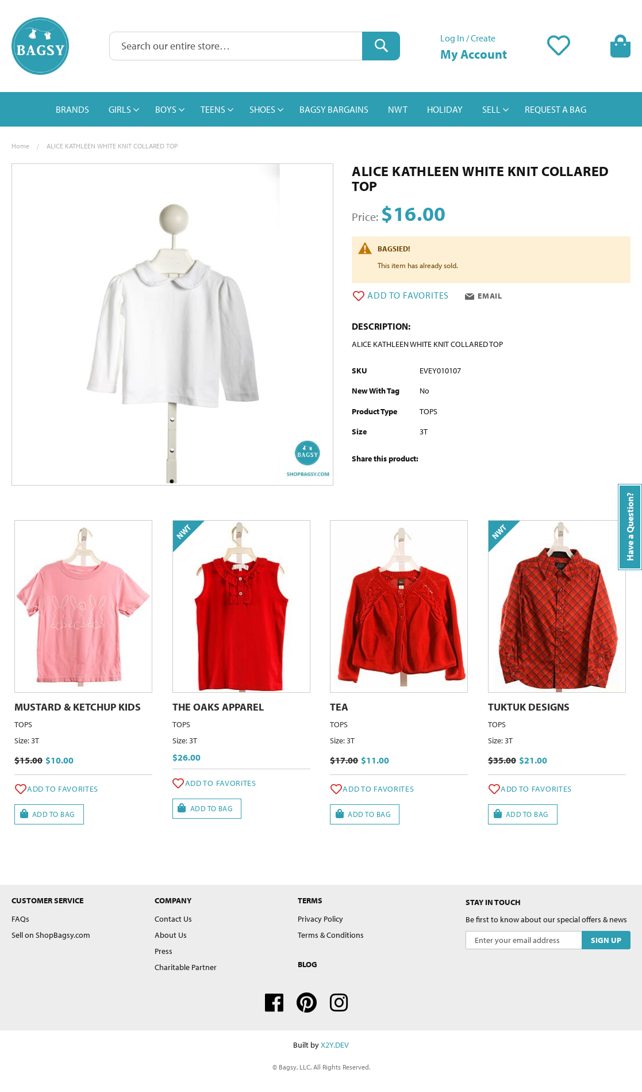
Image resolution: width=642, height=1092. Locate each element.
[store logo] (40, 46)
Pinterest (307, 1002)
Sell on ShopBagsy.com (50, 935)
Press (163, 951)
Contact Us (173, 919)
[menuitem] (72, 109)
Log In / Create (467, 38)
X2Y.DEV (335, 1045)
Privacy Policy (320, 919)
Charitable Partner (186, 967)
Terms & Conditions (331, 935)
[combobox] (254, 46)
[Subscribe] (606, 940)
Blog (307, 964)
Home (20, 146)
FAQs (20, 919)
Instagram (339, 1002)
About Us (171, 935)
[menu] (321, 109)
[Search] (381, 46)
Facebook (274, 1002)
